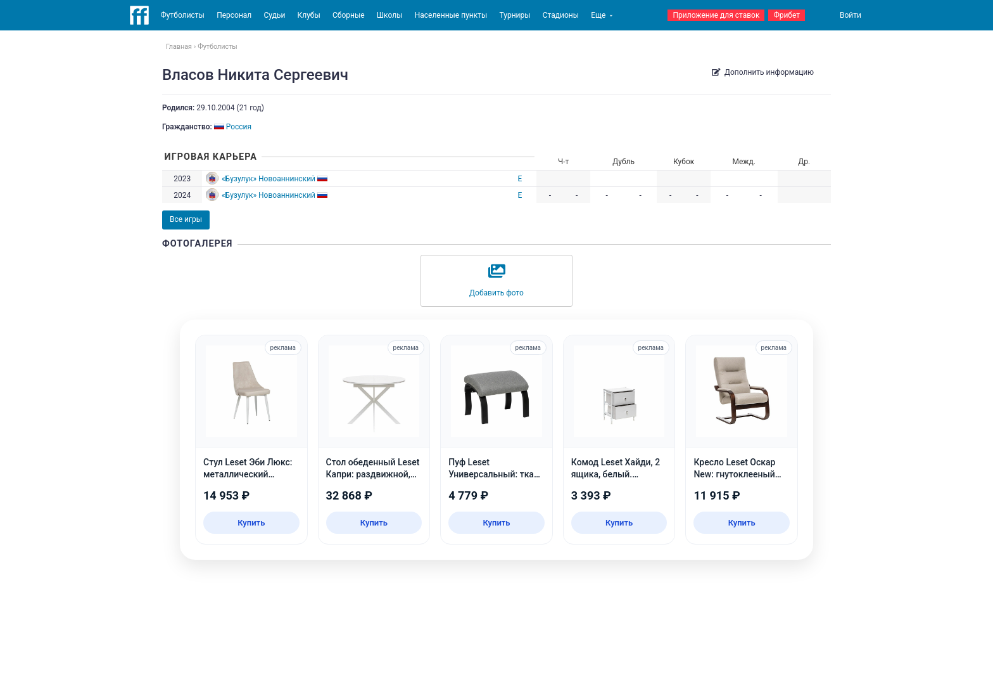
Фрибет (786, 15)
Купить (251, 522)
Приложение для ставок (716, 15)
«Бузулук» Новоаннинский (268, 178)
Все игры (186, 219)
